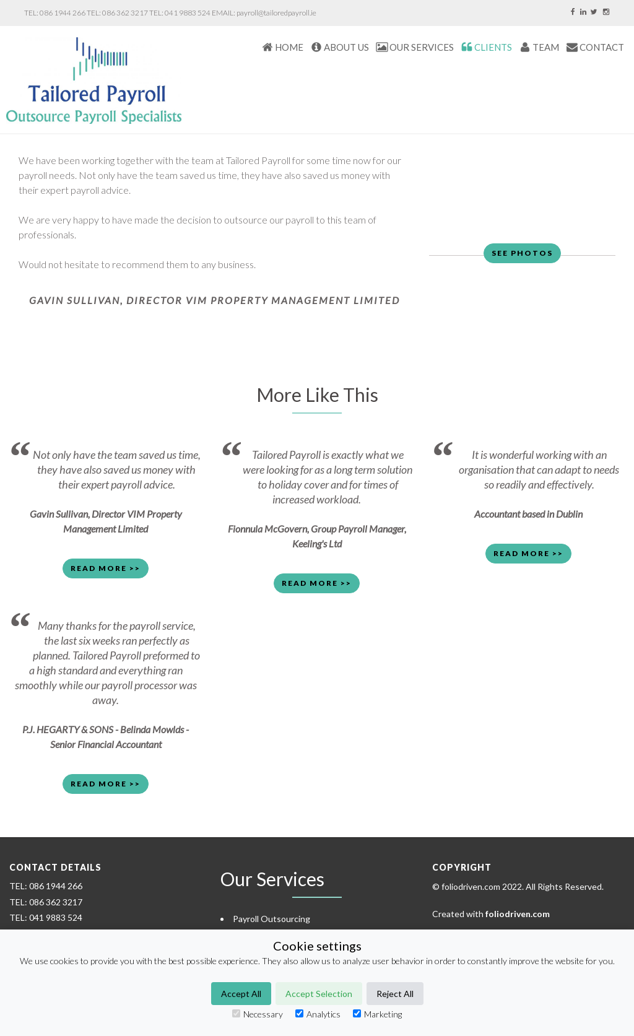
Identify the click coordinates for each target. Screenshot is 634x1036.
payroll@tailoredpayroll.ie (276, 12)
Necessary (257, 1014)
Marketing (377, 1014)
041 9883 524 (188, 12)
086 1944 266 (62, 12)
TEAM (545, 47)
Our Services (421, 47)
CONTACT (602, 47)
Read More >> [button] (106, 568)
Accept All (241, 993)
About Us (346, 47)
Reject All (395, 993)
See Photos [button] (522, 253)
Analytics (318, 1014)
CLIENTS (493, 47)
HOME (289, 47)
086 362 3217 (125, 12)
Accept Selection (318, 993)
